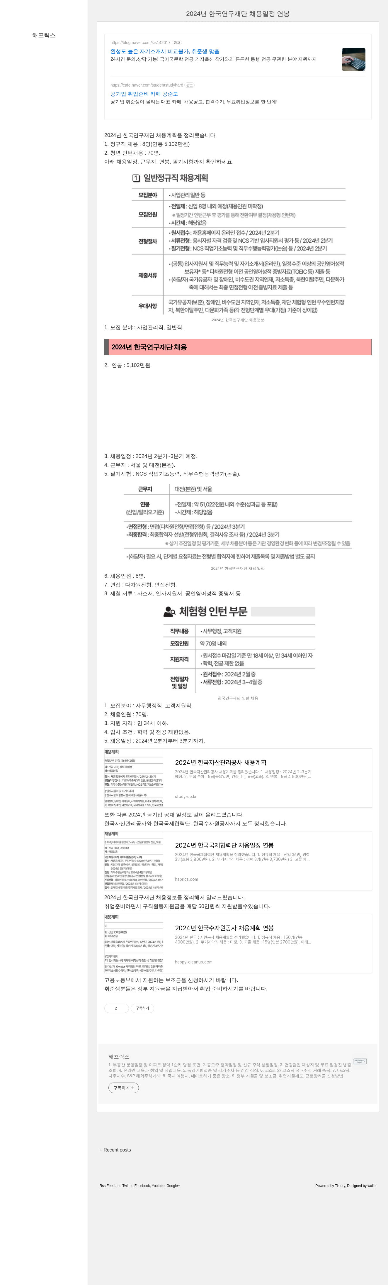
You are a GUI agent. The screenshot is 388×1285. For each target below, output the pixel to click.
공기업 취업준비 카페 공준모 (144, 94)
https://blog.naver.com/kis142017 (140, 42)
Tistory (340, 1268)
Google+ (173, 1268)
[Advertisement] (238, 166)
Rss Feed (107, 1268)
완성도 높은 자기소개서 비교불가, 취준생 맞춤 (164, 51)
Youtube (158, 1268)
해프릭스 (44, 35)
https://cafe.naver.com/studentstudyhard (146, 85)
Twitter (127, 1268)
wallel (371, 1268)
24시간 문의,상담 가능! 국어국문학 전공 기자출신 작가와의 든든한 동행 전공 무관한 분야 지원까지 (213, 59)
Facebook (142, 1268)
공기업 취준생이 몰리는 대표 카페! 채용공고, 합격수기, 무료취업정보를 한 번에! (194, 101)
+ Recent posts (115, 1232)
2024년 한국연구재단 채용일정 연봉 (238, 13)
